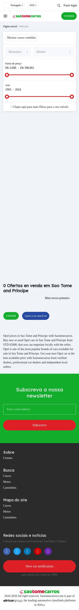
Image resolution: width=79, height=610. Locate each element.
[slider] (7, 75)
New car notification (40, 566)
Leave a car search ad (36, 315)
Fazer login (70, 5)
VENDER (69, 16)
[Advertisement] (39, 158)
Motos (7, 481)
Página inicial (10, 26)
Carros (7, 475)
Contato (7, 458)
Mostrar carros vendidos (21, 37)
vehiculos (24, 26)
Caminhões (9, 487)
